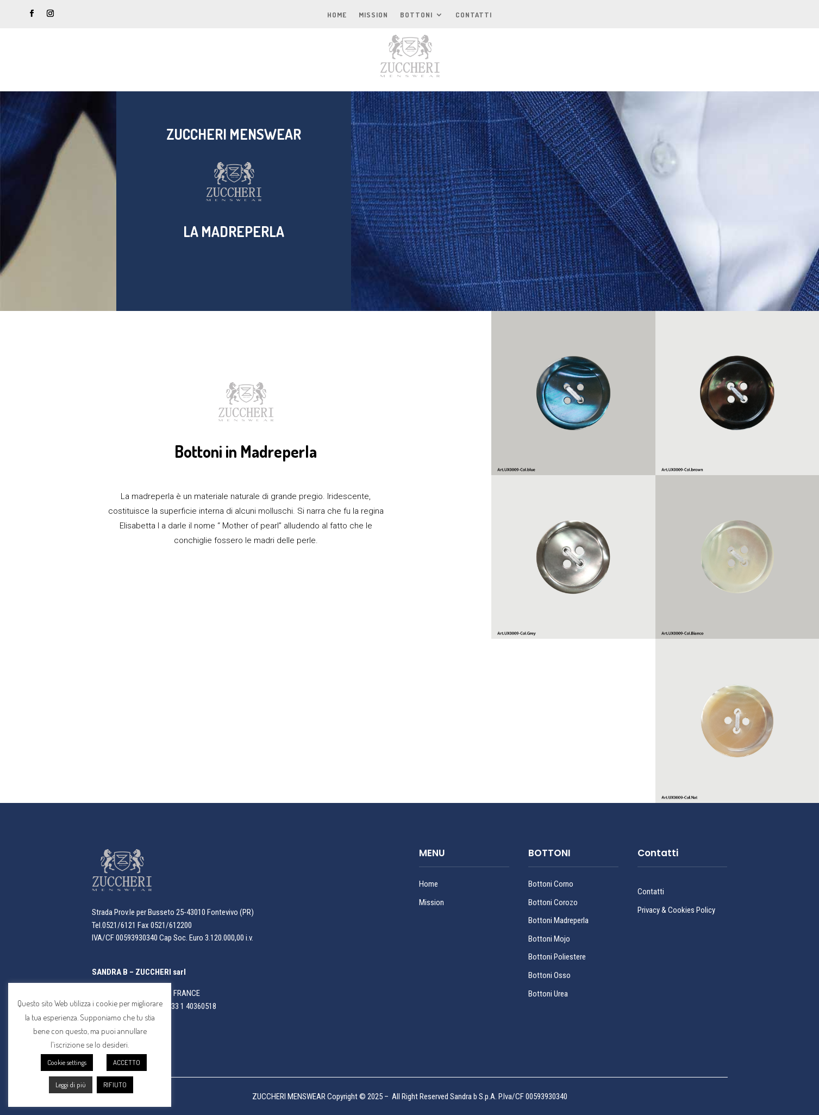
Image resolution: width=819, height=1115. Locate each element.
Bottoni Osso (549, 975)
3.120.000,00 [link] (224, 938)
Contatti (473, 15)
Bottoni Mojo (549, 939)
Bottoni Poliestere (557, 957)
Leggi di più (70, 1084)
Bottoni (416, 15)
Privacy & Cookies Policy (676, 910)
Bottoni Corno (550, 884)
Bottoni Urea (548, 994)
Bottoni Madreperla (558, 920)
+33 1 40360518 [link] (191, 1006)
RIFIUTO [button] (115, 1084)
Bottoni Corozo (553, 902)
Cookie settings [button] (66, 1062)
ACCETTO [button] (126, 1062)
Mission (373, 15)
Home (337, 15)
